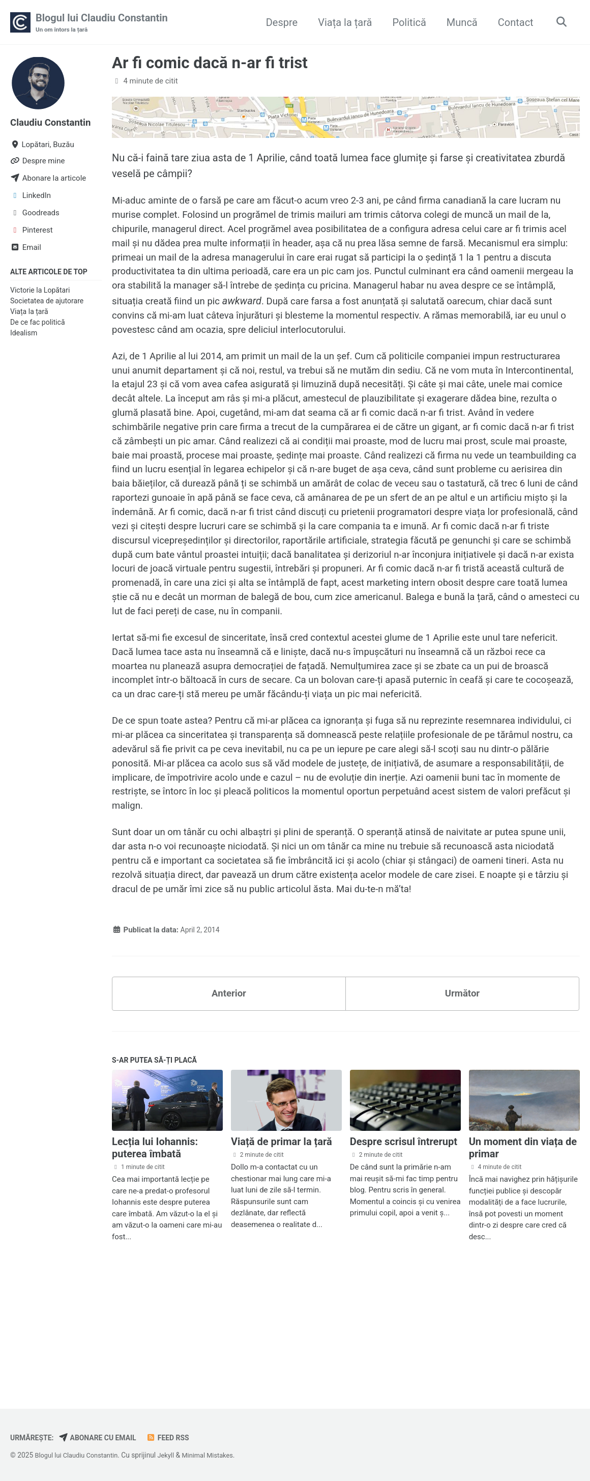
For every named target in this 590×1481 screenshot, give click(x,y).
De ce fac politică (37, 324)
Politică (406, 22)
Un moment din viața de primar (523, 1253)
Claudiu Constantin (53, 123)
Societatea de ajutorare (46, 302)
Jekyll (173, 1455)
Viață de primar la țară (281, 1247)
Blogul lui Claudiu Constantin (102, 23)
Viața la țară (342, 22)
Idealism (23, 334)
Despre (278, 22)
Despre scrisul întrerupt (403, 1247)
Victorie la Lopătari (40, 291)
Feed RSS (177, 1438)
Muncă (459, 22)
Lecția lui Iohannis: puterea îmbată (155, 1253)
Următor (462, 1096)
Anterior (228, 1096)
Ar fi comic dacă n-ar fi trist (210, 63)
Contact (512, 22)
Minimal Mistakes (217, 1455)
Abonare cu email (103, 1438)
